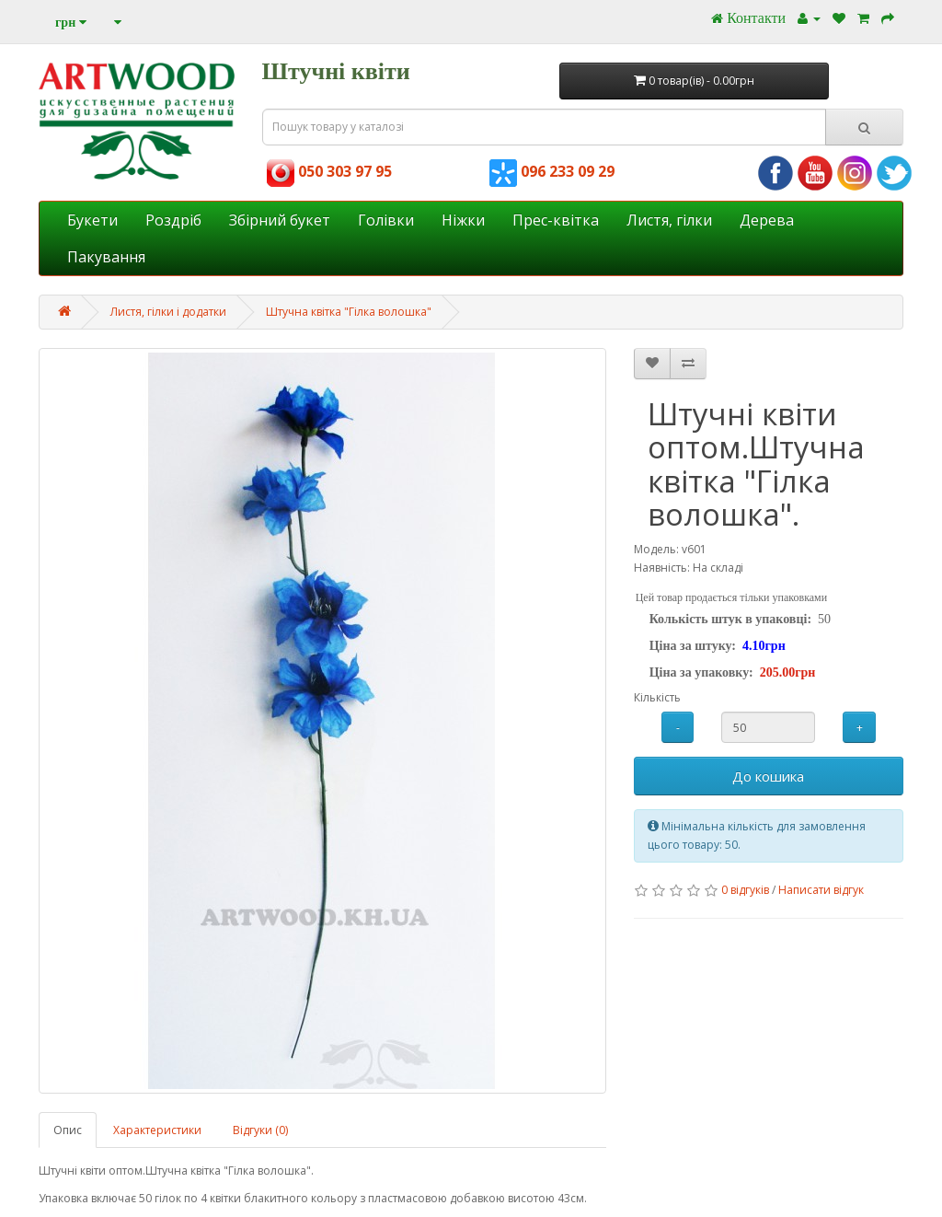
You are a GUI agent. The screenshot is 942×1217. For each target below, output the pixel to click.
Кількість (657, 697)
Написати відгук (821, 890)
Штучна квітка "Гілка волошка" (348, 311)
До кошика (768, 776)
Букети (92, 220)
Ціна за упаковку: (701, 672)
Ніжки (463, 220)
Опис (67, 1130)
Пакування (106, 257)
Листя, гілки (669, 220)
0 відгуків (745, 890)
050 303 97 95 (329, 171)
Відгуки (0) (260, 1130)
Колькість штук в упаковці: (730, 619)
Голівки (386, 220)
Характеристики (157, 1130)
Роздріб (173, 220)
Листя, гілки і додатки (168, 311)
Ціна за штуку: (692, 646)
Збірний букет (279, 220)
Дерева (767, 220)
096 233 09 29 (552, 171)
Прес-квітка (555, 220)
